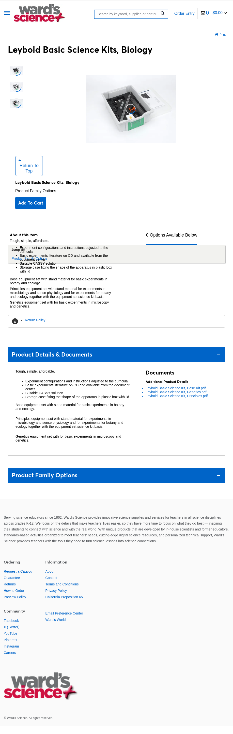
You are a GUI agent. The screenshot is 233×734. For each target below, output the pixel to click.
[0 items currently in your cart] (214, 13)
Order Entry (184, 13)
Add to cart (30, 211)
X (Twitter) (11, 635)
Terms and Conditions (61, 593)
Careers (10, 661)
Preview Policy (15, 606)
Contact (51, 586)
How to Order (14, 599)
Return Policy (35, 328)
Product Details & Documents (116, 362)
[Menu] (7, 13)
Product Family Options (35, 199)
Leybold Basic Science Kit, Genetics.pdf (176, 400)
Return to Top (28, 174)
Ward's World (55, 628)
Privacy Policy (56, 599)
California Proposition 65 (64, 606)
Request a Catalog (18, 580)
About (49, 580)
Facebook (11, 629)
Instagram (11, 655)
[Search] (127, 14)
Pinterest (10, 648)
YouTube (10, 642)
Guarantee (12, 586)
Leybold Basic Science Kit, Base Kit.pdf (176, 396)
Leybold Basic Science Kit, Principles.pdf (177, 404)
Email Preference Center (64, 622)
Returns (10, 593)
